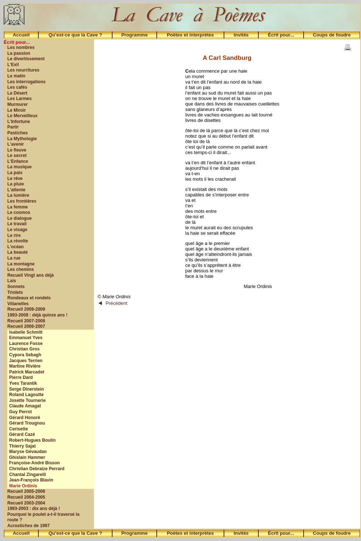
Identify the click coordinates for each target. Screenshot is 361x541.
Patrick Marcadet (26, 372)
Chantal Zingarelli (27, 474)
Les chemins (20, 269)
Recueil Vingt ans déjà (30, 275)
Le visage (17, 229)
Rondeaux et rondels (29, 297)
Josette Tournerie (27, 400)
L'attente (16, 189)
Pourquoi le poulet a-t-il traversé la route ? (43, 517)
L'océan (15, 246)
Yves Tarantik (23, 383)
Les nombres (21, 47)
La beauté (17, 252)
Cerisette (18, 428)
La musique (19, 166)
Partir (13, 127)
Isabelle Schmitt (25, 332)
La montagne (21, 263)
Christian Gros (24, 349)
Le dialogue (19, 218)
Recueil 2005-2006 (26, 491)
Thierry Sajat (22, 446)
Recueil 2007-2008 (26, 320)
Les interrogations (26, 81)
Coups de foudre (331, 35)
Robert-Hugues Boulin (32, 440)
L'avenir (15, 144)
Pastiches (17, 132)
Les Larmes (19, 98)
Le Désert (17, 93)
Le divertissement (26, 58)
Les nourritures (23, 70)
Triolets (15, 292)
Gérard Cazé (22, 434)
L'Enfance (17, 161)
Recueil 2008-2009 (26, 309)
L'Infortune (18, 121)
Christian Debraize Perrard (36, 468)
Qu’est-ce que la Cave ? (75, 35)
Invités (240, 35)
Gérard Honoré (24, 417)
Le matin (16, 75)
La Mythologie (22, 138)
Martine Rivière (25, 366)
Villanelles (17, 303)
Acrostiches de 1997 (28, 525)
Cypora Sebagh (25, 354)
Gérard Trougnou (27, 423)
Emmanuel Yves (25, 337)
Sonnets (15, 286)
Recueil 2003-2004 (26, 503)
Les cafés (17, 87)
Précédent (113, 303)
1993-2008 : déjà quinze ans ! (37, 315)
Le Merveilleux (22, 115)
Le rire (14, 235)
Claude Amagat (25, 405)
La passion (18, 53)
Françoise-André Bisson (34, 462)
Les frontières (21, 201)
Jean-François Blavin (31, 480)
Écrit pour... (281, 35)
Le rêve (15, 178)
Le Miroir (16, 110)
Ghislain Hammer (27, 457)
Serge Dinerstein (26, 389)
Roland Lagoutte (26, 394)
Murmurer (17, 104)
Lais (11, 280)
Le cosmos (18, 212)
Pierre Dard (21, 377)
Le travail (17, 223)
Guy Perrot (20, 411)
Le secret (17, 155)
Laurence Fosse (25, 343)
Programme (134, 35)
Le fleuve (16, 150)
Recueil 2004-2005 (26, 497)
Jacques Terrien (25, 360)
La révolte (17, 240)
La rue (13, 258)
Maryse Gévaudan (28, 451)
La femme (17, 207)
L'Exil (13, 64)
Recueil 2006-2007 (26, 326)
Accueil (21, 35)
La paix (14, 172)
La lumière (18, 195)
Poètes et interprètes (190, 35)
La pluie (15, 184)
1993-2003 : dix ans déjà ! (33, 508)
